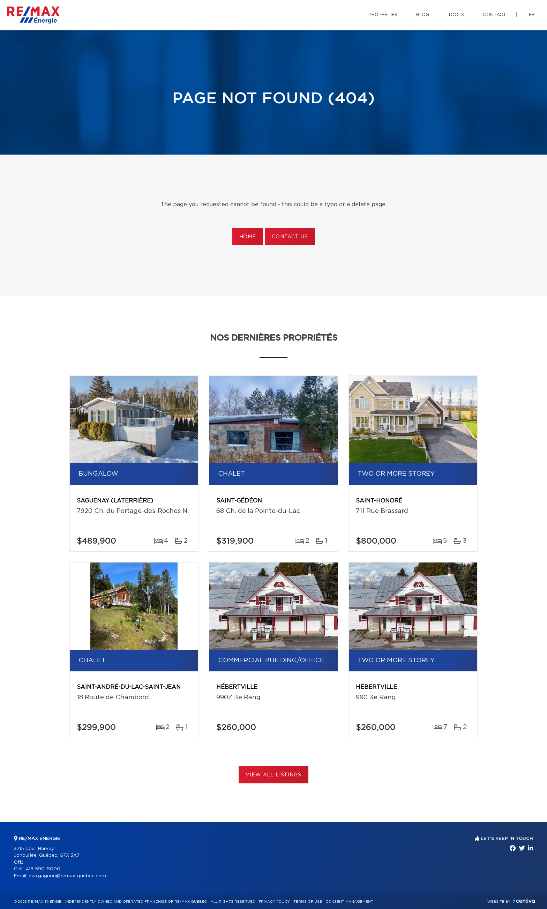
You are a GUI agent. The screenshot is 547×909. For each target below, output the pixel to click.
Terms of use (307, 901)
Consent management (349, 901)
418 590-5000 (43, 869)
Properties (382, 15)
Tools (456, 15)
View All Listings (273, 775)
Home (247, 236)
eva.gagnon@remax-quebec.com (67, 876)
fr (532, 15)
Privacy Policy (274, 901)
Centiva (524, 901)
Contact (494, 15)
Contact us (290, 236)
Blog (422, 15)
